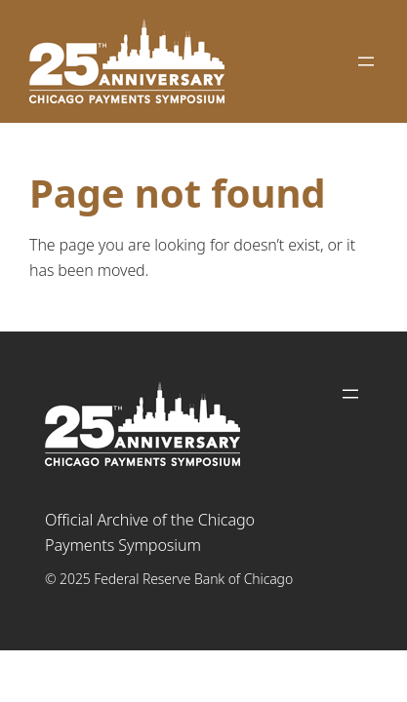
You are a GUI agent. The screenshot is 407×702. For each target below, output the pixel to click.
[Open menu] (366, 61)
